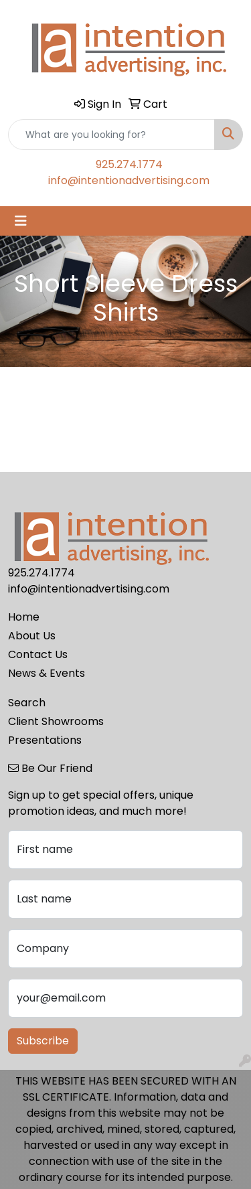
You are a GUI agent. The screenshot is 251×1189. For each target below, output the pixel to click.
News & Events (46, 673)
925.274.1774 (129, 164)
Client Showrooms (56, 721)
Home (23, 617)
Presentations (45, 740)
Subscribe (43, 1040)
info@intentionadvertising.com (129, 180)
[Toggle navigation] (21, 221)
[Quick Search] (111, 134)
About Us (32, 635)
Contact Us (38, 654)
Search (27, 702)
